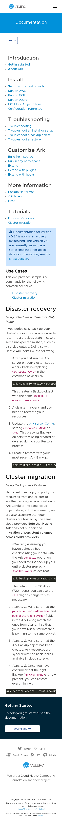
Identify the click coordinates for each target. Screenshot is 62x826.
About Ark (15, 69)
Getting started (19, 64)
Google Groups (20, 755)
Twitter (27, 749)
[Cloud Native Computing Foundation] (31, 789)
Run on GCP (16, 95)
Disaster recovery (25, 293)
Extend (13, 165)
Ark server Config (41, 423)
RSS (38, 755)
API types (15, 196)
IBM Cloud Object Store (24, 104)
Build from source (20, 156)
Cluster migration (20, 222)
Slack (42, 749)
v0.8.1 (11, 41)
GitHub (52, 755)
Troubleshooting (19, 126)
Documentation (22, 729)
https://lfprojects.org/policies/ (31, 809)
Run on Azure (18, 99)
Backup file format (21, 192)
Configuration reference (25, 108)
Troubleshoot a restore (24, 139)
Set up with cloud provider (27, 86)
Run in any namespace (24, 161)
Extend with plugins (22, 170)
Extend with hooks (21, 174)
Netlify (40, 815)
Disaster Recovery (21, 218)
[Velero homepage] (17, 6)
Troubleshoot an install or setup (30, 130)
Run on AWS (17, 91)
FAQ (11, 201)
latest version (18, 258)
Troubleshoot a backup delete (29, 135)
